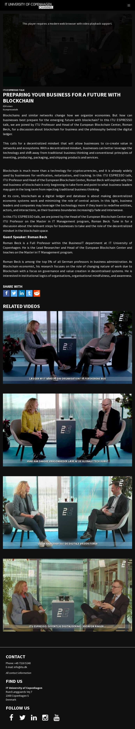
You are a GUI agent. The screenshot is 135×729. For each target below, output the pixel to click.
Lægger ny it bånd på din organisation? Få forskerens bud (67, 378)
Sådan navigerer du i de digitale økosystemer (68, 543)
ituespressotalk (10, 109)
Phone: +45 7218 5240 (18, 663)
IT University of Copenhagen (24, 688)
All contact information (18, 673)
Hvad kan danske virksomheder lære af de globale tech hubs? (67, 461)
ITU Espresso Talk (13, 89)
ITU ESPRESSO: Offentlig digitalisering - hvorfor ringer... (67, 626)
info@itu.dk (20, 667)
